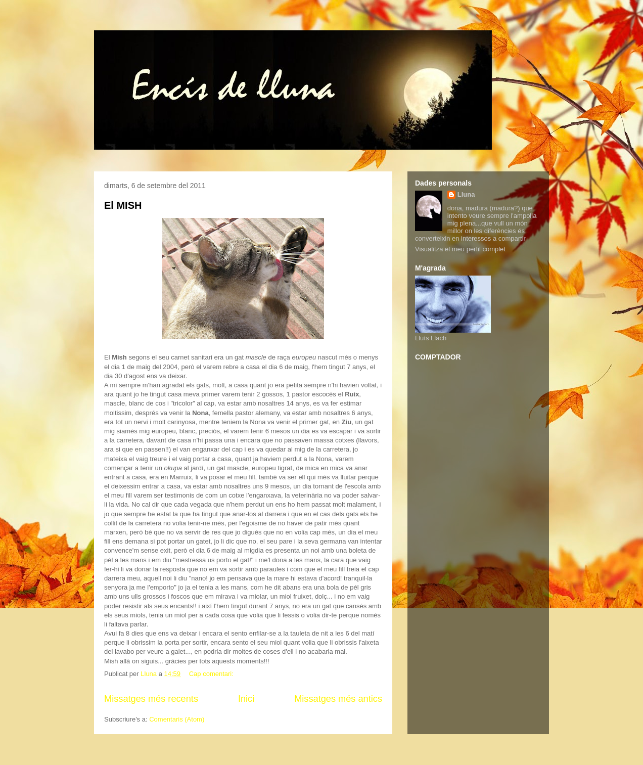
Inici (246, 699)
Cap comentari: (212, 674)
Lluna (466, 194)
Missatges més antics (338, 699)
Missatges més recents (151, 699)
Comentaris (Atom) (176, 719)
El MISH (123, 205)
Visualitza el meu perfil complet (460, 249)
